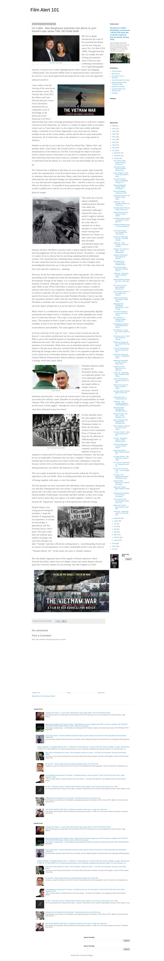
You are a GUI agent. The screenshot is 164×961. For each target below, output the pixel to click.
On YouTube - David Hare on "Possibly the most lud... (122, 464)
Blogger (90, 955)
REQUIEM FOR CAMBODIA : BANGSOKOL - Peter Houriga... (121, 306)
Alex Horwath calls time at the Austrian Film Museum (122, 293)
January (116, 540)
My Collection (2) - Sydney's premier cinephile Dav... (120, 319)
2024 (114, 131)
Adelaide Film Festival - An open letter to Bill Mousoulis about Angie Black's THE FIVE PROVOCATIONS (77, 713)
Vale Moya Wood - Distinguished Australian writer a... (121, 409)
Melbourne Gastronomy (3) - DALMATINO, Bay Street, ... (122, 343)
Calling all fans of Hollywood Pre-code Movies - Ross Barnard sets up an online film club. (73, 798)
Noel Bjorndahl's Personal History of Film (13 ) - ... (122, 208)
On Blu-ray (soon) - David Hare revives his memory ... (121, 337)
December (117, 153)
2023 (114, 134)
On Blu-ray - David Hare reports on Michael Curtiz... (121, 275)
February (117, 537)
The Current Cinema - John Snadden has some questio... (120, 232)
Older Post (101, 693)
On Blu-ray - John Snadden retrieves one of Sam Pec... (121, 203)
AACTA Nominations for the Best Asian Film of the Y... (121, 380)
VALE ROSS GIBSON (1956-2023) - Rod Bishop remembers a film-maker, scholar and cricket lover (76, 809)
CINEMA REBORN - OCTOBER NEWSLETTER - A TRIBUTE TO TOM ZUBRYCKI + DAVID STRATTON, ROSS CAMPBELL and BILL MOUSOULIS (83, 747)
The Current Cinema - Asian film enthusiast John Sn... (121, 269)
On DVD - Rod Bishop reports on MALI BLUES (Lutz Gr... (120, 439)
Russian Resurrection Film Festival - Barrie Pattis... (122, 197)
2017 (114, 150)
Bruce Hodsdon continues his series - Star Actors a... (122, 281)
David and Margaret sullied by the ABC (120, 192)
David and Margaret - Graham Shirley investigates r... (120, 186)
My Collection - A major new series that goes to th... (122, 331)
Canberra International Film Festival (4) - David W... (120, 256)
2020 (114, 142)
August (116, 521)
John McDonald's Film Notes (121, 80)
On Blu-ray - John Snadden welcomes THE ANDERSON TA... (122, 403)
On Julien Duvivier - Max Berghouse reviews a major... (121, 458)
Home (69, 693)
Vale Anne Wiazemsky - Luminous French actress (121, 446)
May (115, 529)
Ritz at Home (116, 74)
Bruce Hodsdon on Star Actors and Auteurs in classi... (121, 174)
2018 (114, 148)
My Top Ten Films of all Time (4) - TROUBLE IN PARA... (121, 238)
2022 (114, 137)
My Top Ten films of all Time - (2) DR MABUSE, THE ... (120, 415)
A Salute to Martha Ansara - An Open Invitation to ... (122, 226)
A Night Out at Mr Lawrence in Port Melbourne (120, 368)
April (115, 532)
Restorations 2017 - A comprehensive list (120, 398)
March (116, 534)
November (117, 156)
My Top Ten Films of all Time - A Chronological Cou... (121, 470)
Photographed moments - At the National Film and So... (121, 325)
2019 (114, 145)
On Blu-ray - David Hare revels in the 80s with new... (121, 513)
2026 (114, 126)
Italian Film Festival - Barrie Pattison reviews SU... (122, 452)
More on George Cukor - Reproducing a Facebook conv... (121, 421)
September (117, 518)
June (115, 526)
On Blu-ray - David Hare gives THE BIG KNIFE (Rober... (121, 374)
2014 (114, 549)
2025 (114, 129)
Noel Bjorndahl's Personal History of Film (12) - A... (122, 392)
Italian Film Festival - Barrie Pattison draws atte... (121, 507)
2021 (114, 139)
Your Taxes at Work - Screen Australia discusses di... (120, 162)
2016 (114, 543)
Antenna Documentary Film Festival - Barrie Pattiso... (121, 299)
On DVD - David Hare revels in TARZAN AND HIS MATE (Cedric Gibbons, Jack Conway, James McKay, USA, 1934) (81, 786)
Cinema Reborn (117, 71)
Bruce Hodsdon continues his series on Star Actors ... (122, 427)
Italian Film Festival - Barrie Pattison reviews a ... (122, 488)
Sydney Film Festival (118, 86)
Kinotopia (115, 93)
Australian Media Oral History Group (118, 89)
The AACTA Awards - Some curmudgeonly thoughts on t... (121, 180)
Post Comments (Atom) (47, 696)
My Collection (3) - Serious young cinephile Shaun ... (120, 262)
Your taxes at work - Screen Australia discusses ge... (120, 168)
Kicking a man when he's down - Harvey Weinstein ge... (121, 250)
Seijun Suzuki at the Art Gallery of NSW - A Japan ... (121, 386)
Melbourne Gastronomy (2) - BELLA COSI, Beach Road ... (121, 362)
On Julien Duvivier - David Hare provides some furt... (122, 433)
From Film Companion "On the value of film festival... (121, 313)
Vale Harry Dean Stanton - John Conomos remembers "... (122, 494)
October (116, 158)
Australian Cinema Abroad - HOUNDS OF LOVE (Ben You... (122, 220)
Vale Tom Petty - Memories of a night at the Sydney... (121, 482)
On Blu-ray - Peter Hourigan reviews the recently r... (121, 244)
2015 (114, 546)
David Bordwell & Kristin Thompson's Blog (119, 83)
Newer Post (36, 693)
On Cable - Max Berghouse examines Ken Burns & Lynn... (121, 476)
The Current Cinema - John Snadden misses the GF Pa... (121, 500)
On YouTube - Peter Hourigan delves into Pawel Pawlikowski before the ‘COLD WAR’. (72, 764)
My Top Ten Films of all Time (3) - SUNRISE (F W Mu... (122, 356)
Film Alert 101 (44, 9)
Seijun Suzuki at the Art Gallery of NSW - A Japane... (121, 214)
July (115, 524)
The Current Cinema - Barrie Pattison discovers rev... (120, 287)
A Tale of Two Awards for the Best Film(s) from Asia (121, 350)
